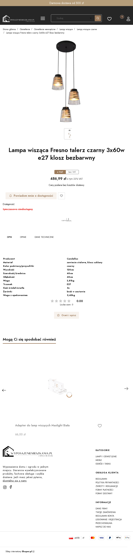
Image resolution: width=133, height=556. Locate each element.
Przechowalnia (104, 523)
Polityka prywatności (107, 482)
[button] (42, 19)
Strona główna (9, 29)
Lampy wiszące (66, 29)
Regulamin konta (105, 515)
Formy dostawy (104, 493)
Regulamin (101, 478)
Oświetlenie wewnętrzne (44, 29)
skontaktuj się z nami (15, 480)
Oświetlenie (25, 29)
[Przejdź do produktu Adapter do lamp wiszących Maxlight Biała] (58, 382)
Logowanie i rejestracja (109, 519)
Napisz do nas (103, 526)
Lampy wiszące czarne (87, 29)
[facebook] (11, 487)
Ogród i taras (103, 463)
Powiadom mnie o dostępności (31, 196)
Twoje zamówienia (106, 512)
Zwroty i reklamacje (107, 486)
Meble (99, 460)
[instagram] (5, 487)
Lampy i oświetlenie (106, 456)
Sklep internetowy (19, 551)
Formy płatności (104, 489)
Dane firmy (102, 508)
